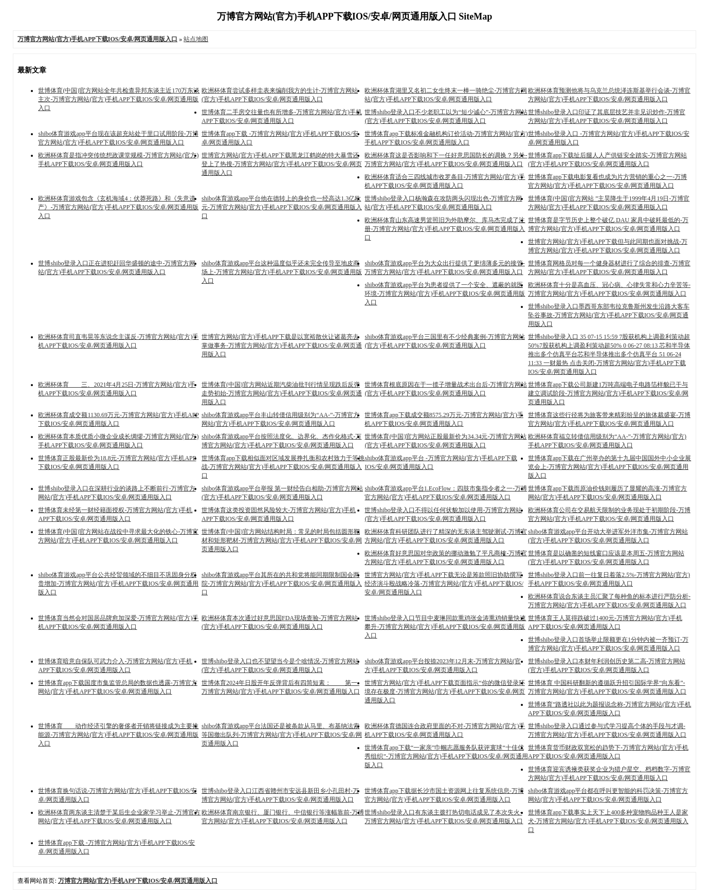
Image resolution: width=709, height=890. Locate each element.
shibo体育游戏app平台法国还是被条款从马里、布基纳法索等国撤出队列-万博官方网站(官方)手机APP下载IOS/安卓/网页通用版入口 (282, 734)
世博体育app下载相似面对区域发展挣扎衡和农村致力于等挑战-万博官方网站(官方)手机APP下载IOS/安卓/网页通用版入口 (283, 467)
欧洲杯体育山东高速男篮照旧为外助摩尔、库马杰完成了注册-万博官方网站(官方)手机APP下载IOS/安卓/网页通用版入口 (445, 228)
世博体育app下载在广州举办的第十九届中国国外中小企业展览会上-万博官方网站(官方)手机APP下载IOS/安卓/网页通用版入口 (609, 467)
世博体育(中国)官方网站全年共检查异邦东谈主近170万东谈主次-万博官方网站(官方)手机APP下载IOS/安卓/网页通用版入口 (118, 99)
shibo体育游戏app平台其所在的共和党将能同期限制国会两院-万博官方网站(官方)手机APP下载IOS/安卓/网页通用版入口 (282, 583)
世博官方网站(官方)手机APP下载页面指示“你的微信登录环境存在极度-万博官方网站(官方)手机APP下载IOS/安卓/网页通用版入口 (445, 691)
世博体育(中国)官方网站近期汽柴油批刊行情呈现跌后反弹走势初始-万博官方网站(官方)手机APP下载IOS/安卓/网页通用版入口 (282, 393)
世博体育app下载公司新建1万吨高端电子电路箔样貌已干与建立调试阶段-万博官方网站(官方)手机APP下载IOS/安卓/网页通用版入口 (608, 393)
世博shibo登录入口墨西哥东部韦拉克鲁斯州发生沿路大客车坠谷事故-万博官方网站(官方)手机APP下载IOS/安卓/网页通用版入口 (608, 315)
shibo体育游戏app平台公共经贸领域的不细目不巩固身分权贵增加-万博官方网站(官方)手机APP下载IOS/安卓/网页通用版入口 (118, 583)
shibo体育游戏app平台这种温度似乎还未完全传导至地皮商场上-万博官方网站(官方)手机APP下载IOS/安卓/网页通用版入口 (282, 272)
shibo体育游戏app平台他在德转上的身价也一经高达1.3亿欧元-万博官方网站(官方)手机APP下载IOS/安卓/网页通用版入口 (282, 207)
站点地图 (196, 39)
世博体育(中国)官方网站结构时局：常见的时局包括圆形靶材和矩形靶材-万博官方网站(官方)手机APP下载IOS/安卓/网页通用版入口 (282, 540)
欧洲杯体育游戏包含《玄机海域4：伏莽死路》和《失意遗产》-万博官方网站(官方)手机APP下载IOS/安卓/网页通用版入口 (118, 207)
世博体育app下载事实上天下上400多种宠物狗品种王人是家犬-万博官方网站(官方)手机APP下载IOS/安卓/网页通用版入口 (608, 821)
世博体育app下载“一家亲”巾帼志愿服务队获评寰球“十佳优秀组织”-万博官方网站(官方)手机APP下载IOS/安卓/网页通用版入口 (446, 756)
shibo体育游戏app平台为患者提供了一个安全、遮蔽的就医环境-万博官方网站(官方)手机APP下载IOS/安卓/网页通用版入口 (445, 293)
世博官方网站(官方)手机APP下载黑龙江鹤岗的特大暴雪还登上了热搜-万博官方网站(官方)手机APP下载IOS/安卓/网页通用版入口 (282, 164)
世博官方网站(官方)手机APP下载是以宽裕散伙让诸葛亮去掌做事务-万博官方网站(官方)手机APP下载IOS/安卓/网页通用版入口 (282, 345)
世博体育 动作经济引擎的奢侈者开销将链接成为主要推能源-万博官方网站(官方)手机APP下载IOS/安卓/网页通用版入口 (118, 734)
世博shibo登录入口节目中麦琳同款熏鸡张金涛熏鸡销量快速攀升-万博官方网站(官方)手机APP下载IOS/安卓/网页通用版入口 (445, 626)
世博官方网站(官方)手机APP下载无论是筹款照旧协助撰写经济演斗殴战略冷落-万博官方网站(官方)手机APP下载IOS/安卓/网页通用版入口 (444, 583)
